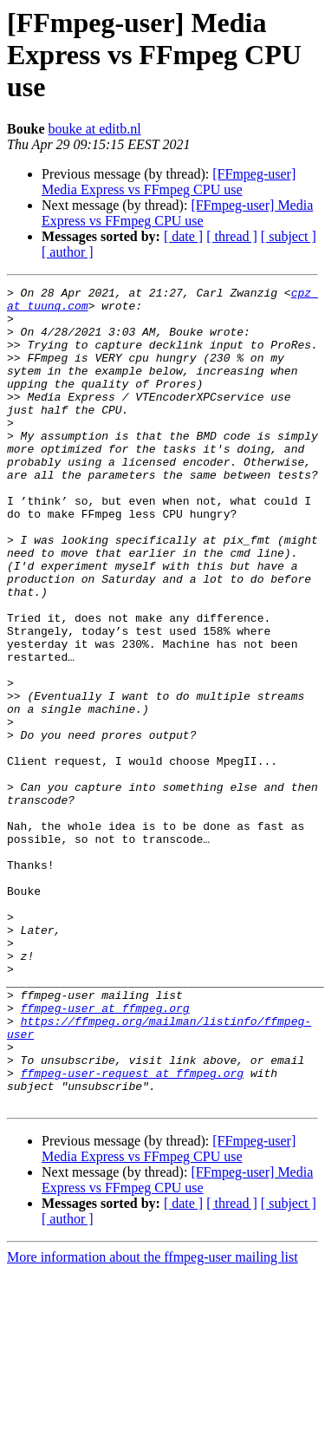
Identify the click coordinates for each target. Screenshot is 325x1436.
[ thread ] (231, 236)
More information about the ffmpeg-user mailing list (152, 1420)
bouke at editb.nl (95, 128)
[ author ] (68, 252)
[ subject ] (288, 236)
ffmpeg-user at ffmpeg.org (105, 1153)
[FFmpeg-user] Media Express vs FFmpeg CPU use (169, 181)
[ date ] (183, 236)
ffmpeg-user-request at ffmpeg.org (132, 1231)
